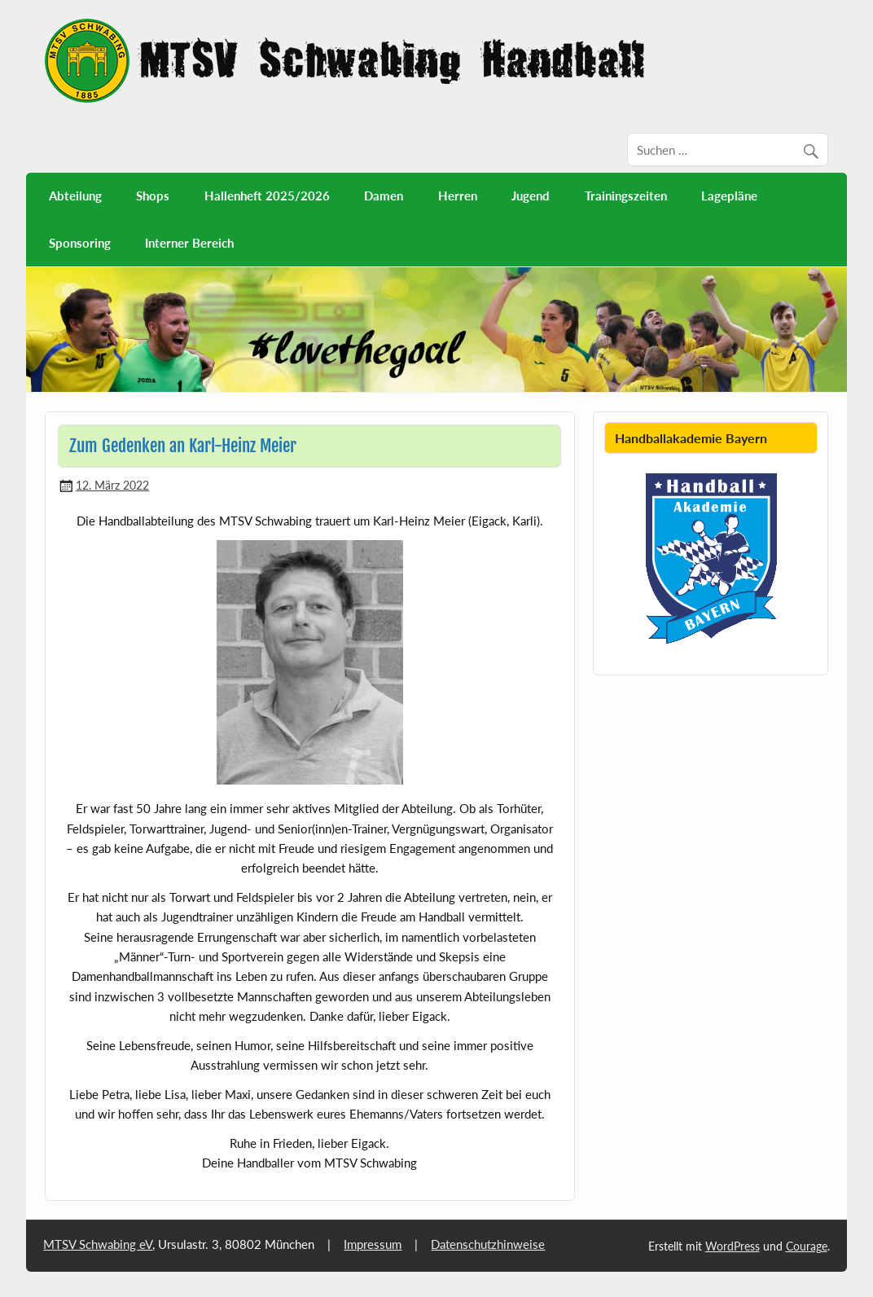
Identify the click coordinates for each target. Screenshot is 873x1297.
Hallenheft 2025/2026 (267, 195)
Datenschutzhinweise (488, 1244)
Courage (806, 1246)
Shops (152, 195)
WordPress (732, 1246)
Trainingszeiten (626, 195)
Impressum (372, 1244)
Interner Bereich (189, 242)
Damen (383, 195)
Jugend (530, 195)
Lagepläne (729, 195)
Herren (457, 195)
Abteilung (75, 195)
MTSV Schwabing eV (97, 1244)
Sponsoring (80, 242)
